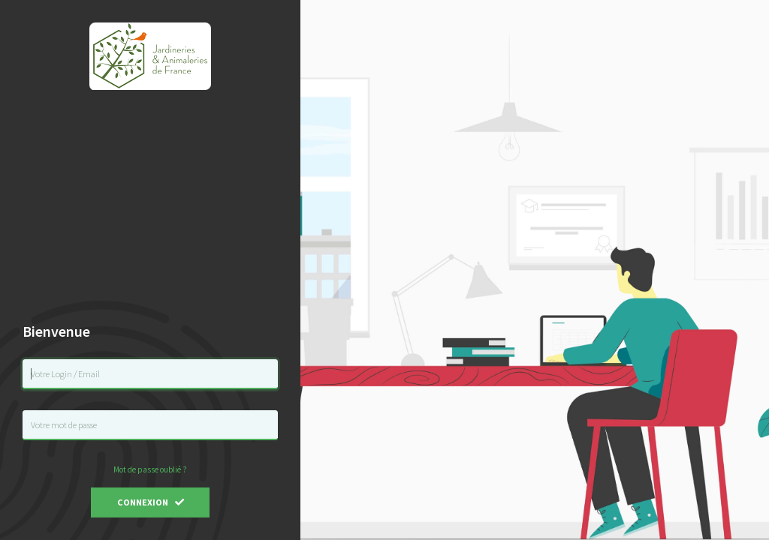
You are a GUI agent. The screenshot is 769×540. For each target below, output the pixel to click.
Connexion (150, 502)
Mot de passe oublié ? (150, 469)
